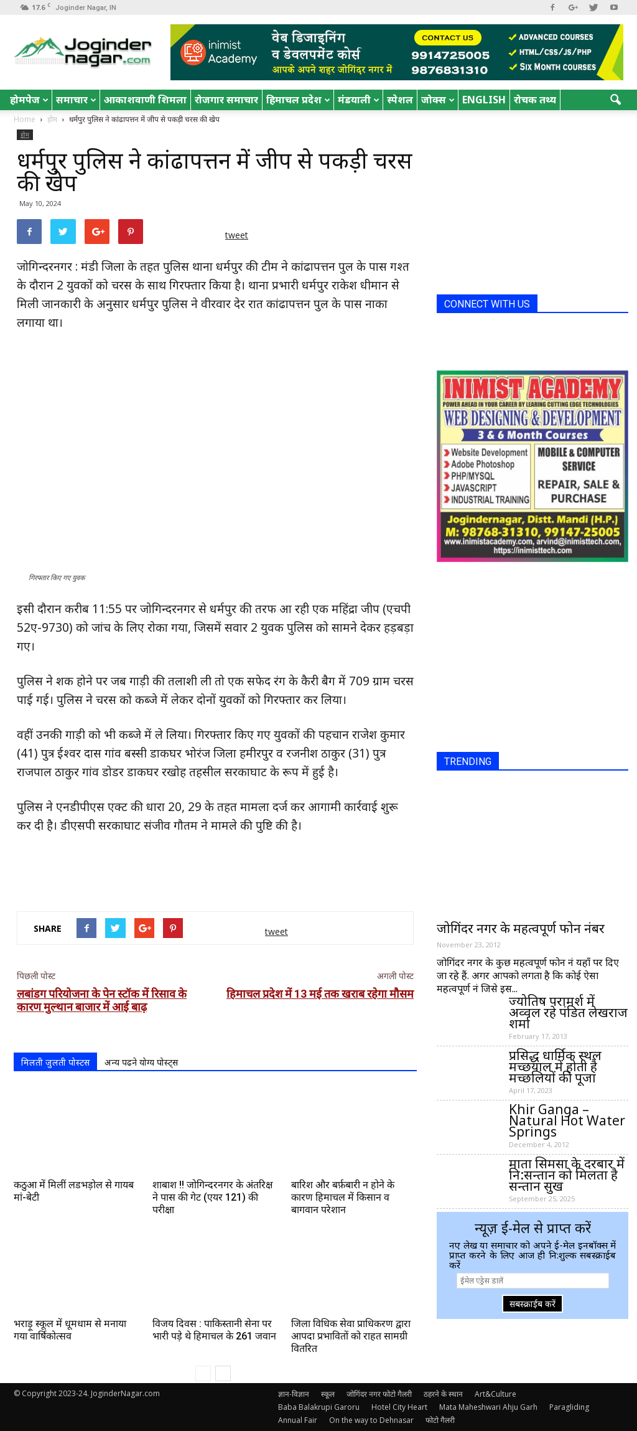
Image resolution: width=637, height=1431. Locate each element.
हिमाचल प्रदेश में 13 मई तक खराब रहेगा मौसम (320, 993)
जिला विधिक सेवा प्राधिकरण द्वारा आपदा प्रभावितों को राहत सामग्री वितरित (351, 1336)
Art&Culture (495, 1394)
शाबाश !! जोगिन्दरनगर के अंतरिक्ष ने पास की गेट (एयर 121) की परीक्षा (212, 1197)
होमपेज (29, 99)
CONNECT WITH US (487, 304)
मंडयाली (358, 99)
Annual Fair (297, 1420)
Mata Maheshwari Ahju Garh (488, 1407)
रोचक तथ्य (535, 99)
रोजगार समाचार (226, 99)
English (484, 99)
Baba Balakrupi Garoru (319, 1407)
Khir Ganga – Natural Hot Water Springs (567, 1120)
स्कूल (328, 1394)
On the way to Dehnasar (371, 1420)
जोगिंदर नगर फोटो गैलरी (379, 1394)
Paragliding (569, 1407)
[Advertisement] (215, 869)
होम (25, 134)
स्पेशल (400, 99)
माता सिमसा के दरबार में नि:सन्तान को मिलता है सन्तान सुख (567, 1174)
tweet (236, 235)
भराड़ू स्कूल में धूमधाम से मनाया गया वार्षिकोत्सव (70, 1330)
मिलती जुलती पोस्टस (55, 1062)
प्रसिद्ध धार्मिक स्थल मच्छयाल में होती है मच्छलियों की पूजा (555, 1066)
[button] (616, 100)
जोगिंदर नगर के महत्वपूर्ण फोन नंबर (521, 928)
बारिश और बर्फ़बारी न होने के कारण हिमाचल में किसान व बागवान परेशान (342, 1197)
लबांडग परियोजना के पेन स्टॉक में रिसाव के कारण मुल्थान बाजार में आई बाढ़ (102, 1000)
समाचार (76, 99)
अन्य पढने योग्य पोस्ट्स (141, 1062)
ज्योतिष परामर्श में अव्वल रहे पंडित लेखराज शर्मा (568, 1012)
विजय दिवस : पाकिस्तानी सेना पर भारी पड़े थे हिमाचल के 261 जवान (214, 1330)
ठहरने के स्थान (443, 1394)
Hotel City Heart (399, 1407)
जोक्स (438, 99)
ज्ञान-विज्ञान (293, 1394)
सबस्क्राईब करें (532, 1304)
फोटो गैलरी (440, 1420)
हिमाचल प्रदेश (298, 99)
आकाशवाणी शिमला (145, 99)
